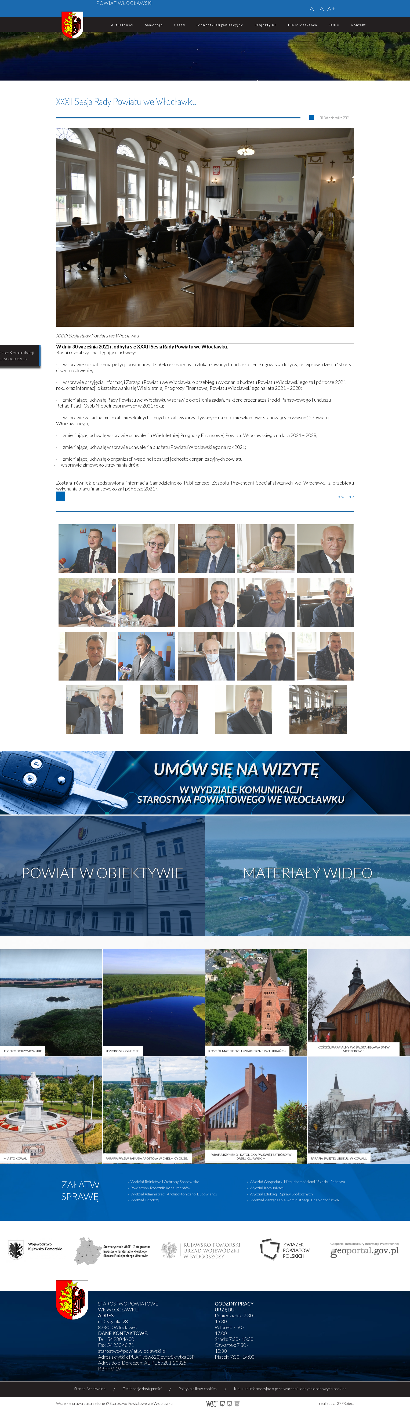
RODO (334, 25)
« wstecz (346, 496)
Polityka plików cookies (198, 1388)
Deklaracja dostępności (142, 1388)
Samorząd (154, 25)
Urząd (179, 25)
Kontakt (358, 25)
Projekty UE (266, 25)
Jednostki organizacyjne (220, 25)
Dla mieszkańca (302, 25)
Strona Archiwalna (90, 1388)
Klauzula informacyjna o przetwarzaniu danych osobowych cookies (290, 1388)
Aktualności (122, 25)
